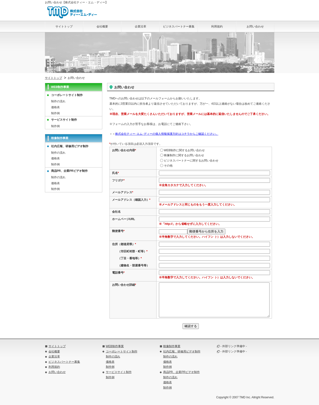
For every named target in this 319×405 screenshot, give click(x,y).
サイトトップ (53, 78)
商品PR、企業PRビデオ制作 (69, 171)
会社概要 (54, 351)
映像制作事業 (171, 346)
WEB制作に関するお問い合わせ (182, 150)
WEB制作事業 (115, 346)
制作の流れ (58, 101)
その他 (166, 165)
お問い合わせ (57, 372)
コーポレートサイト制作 (67, 95)
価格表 (55, 107)
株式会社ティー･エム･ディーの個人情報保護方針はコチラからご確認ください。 (166, 133)
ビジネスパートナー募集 (64, 361)
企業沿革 (54, 356)
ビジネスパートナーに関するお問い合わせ (189, 160)
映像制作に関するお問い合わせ (182, 155)
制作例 (55, 113)
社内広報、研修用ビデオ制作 (69, 146)
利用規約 (54, 366)
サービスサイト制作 (64, 119)
